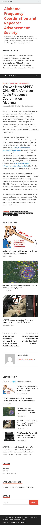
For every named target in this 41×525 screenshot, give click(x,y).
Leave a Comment (27, 106)
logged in (15, 381)
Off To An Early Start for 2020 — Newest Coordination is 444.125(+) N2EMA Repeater (19, 399)
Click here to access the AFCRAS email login (18, 487)
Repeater (15, 215)
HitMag (23, 522)
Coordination (8, 213)
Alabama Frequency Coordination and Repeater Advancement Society (20, 20)
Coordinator (18, 213)
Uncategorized (24, 83)
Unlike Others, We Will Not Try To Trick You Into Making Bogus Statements (20, 252)
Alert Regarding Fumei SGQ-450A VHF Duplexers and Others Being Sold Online (27, 435)
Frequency (28, 213)
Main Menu (11, 76)
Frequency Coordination (10, 83)
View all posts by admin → (26, 359)
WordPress (14, 522)
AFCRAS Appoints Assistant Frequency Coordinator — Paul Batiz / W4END (18, 321)
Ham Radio (6, 215)
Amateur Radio (22, 211)
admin (19, 106)
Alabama (12, 211)
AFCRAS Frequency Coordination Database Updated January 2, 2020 (20, 286)
